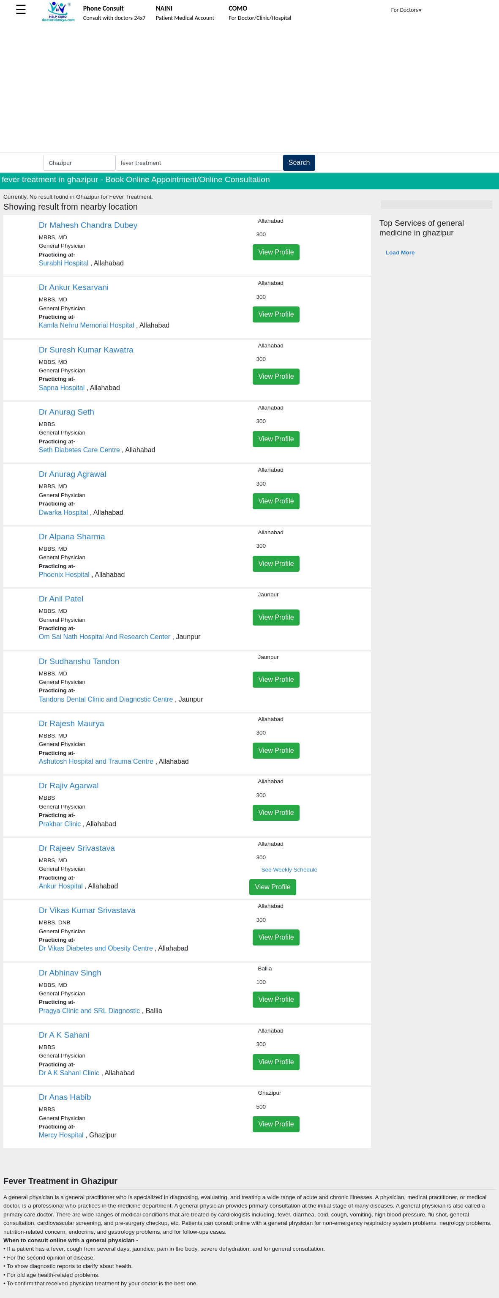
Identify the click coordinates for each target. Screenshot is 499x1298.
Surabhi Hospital (63, 263)
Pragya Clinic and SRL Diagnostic (89, 1010)
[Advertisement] (249, 89)
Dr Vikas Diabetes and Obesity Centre (96, 948)
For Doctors (407, 10)
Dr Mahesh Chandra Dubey (88, 225)
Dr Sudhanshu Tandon (79, 661)
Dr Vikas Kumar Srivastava (87, 910)
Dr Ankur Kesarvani (74, 287)
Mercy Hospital (61, 1135)
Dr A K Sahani (64, 1034)
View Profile (276, 252)
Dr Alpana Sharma (72, 536)
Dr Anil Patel (61, 598)
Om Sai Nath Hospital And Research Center (104, 636)
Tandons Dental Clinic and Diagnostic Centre (106, 699)
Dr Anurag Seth (66, 411)
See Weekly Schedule (289, 869)
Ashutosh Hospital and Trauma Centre (96, 761)
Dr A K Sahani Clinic (69, 1073)
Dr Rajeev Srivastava (77, 848)
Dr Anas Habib (65, 1097)
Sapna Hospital (62, 387)
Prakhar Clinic (60, 824)
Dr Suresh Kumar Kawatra (86, 349)
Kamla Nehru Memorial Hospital (86, 325)
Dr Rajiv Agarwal (69, 785)
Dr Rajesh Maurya (71, 723)
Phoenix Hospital (64, 574)
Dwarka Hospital (63, 512)
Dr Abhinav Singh (70, 972)
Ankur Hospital (61, 886)
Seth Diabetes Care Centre (79, 450)
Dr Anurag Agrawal (72, 474)
